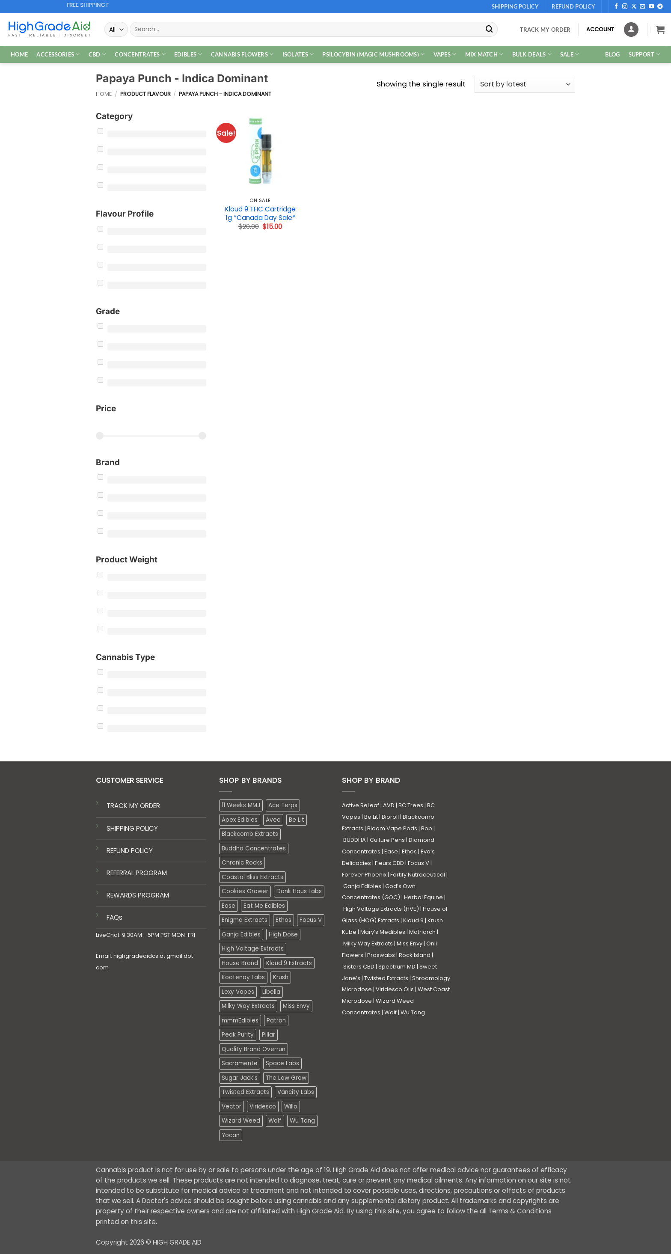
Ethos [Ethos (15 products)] (283, 920)
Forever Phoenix (364, 875)
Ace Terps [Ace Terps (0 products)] (282, 805)
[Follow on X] (634, 7)
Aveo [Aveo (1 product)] (273, 820)
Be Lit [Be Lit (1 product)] (296, 820)
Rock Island (415, 955)
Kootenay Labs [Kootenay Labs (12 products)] (243, 977)
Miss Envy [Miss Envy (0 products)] (296, 1006)
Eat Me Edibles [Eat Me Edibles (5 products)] (264, 906)
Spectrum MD (397, 967)
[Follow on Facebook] (616, 7)
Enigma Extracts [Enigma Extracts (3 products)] (244, 920)
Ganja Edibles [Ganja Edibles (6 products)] (241, 934)
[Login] (631, 29)
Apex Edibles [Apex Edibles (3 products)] (240, 820)
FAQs (114, 917)
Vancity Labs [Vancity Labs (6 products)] (295, 1092)
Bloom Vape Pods (392, 828)
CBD (97, 54)
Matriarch (422, 932)
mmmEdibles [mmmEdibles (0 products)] (240, 1020)
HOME (19, 54)
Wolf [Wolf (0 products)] (275, 1121)
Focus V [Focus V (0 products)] (311, 920)
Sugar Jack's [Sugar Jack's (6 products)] (240, 1078)
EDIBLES (188, 54)
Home (104, 94)
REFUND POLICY (130, 850)
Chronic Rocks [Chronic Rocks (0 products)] (242, 863)
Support (644, 54)
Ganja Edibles (362, 886)
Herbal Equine (423, 897)
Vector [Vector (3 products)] (231, 1106)
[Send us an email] (642, 7)
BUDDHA (354, 840)
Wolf (390, 1012)
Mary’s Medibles (382, 932)
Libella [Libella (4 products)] (271, 992)
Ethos (409, 851)
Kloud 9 (413, 920)
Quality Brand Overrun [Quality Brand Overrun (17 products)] (253, 1049)
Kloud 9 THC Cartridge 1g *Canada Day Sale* (260, 213)
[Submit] (489, 29)
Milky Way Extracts (368, 943)
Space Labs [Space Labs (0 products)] (282, 1063)
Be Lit (371, 817)
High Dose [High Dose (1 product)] (283, 934)
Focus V (418, 863)
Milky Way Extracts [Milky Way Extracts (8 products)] (248, 1006)
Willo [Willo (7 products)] (290, 1106)
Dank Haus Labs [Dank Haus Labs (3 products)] (299, 891)
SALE (569, 54)
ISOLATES (298, 54)
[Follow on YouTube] (651, 7)
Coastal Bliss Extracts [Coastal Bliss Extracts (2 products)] (252, 877)
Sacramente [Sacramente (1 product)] (240, 1063)
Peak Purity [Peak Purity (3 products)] (238, 1035)
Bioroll (390, 817)
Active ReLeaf (360, 805)
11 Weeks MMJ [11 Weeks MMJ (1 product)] (241, 805)
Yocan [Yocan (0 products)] (231, 1135)
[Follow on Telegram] (660, 7)
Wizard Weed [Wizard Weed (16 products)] (241, 1121)
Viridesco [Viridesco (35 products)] (262, 1106)
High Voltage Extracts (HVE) (381, 909)
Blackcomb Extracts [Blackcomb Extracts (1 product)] (250, 834)
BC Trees (410, 805)
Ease (391, 851)
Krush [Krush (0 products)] (280, 977)
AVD (389, 805)
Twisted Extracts (386, 978)
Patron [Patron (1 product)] (276, 1020)
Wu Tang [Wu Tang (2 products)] (302, 1121)
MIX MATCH (484, 54)
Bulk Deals (532, 54)
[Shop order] (525, 84)
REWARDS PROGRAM (138, 895)
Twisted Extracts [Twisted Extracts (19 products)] (245, 1092)
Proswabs (381, 955)
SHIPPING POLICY (132, 828)
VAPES (445, 54)
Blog (612, 54)
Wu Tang (413, 1012)
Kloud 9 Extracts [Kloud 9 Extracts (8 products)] (289, 963)
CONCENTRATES (140, 54)
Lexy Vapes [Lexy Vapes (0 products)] (238, 992)
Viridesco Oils (395, 989)
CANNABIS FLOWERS (242, 54)
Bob (426, 828)
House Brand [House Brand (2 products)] (240, 963)
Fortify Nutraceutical (417, 875)
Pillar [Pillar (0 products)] (268, 1035)
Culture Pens (387, 840)
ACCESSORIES (58, 54)
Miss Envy (409, 943)
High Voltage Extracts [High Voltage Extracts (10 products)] (253, 949)
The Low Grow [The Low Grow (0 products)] (286, 1078)
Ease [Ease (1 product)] (228, 906)
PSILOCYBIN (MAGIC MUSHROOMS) (373, 54)
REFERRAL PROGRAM (137, 872)
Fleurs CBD (389, 863)
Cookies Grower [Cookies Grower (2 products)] (245, 891)
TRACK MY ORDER (133, 805)
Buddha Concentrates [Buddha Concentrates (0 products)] (254, 848)
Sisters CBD (358, 967)
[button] (660, 29)
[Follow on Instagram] (625, 7)
